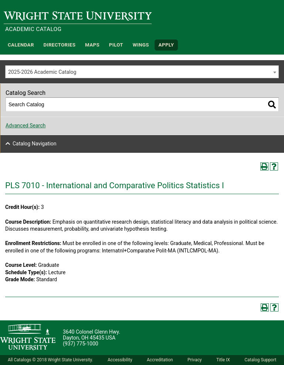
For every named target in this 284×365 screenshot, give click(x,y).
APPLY (166, 45)
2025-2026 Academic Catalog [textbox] (42, 72)
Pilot (116, 45)
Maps (92, 45)
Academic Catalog (33, 29)
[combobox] (142, 71)
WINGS (141, 45)
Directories (60, 45)
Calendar (21, 45)
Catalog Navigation (35, 144)
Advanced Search (25, 125)
